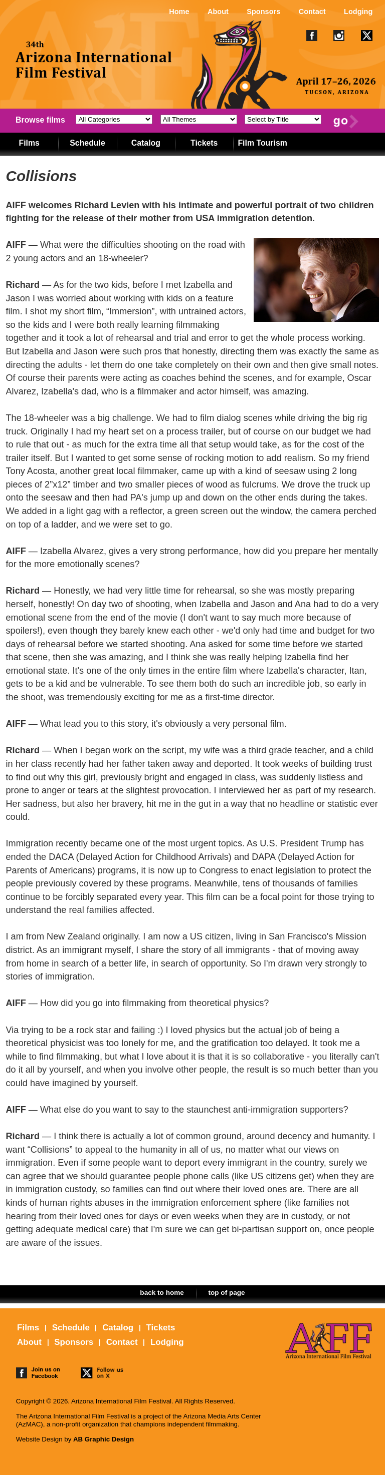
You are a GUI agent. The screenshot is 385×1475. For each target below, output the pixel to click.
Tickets (204, 143)
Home (179, 12)
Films (29, 143)
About (218, 12)
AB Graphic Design (103, 1439)
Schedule (87, 143)
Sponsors (263, 12)
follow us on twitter (103, 1374)
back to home (162, 1292)
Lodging (358, 12)
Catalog (145, 143)
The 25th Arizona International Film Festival (94, 74)
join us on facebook (38, 1374)
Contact (312, 12)
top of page (226, 1292)
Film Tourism (262, 143)
